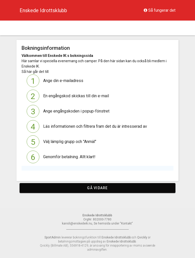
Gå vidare (97, 188)
